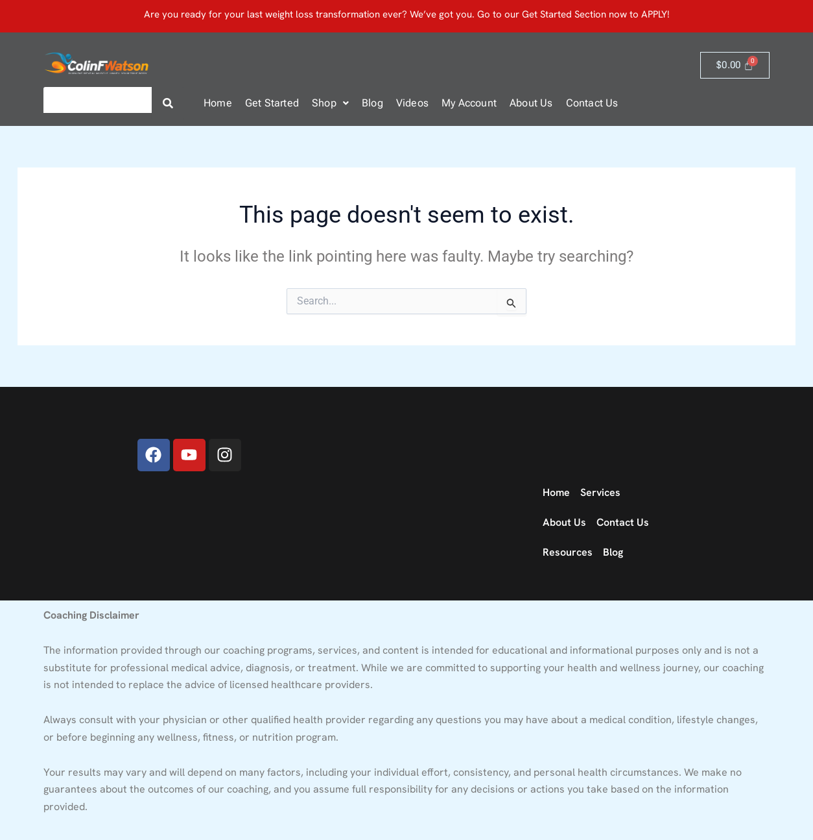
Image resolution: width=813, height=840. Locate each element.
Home (218, 103)
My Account (469, 103)
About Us (531, 103)
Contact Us (592, 103)
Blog (372, 103)
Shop (330, 103)
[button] (330, 103)
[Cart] (735, 65)
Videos (412, 103)
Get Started (272, 103)
